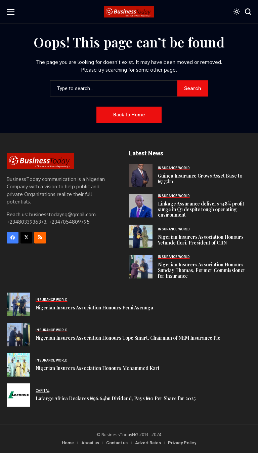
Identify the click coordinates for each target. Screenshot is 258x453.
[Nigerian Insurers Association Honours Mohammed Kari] (18, 365)
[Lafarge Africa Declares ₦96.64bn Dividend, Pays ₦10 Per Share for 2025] (18, 395)
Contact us (117, 442)
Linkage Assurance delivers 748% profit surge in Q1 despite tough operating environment (201, 209)
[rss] (40, 237)
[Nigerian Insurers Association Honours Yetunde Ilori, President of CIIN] (141, 236)
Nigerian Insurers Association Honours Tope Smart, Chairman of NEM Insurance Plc (128, 338)
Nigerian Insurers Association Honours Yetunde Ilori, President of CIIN (201, 240)
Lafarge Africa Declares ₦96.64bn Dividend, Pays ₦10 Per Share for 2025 (116, 398)
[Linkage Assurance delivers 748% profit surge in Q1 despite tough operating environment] (141, 206)
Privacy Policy (182, 442)
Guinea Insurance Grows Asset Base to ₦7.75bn (200, 179)
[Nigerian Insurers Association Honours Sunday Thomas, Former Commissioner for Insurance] (141, 266)
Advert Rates (148, 442)
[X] (26, 237)
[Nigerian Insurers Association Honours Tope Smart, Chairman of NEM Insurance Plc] (18, 334)
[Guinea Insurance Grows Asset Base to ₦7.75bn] (141, 175)
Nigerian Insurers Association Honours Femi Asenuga (94, 307)
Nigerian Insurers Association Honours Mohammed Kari (97, 368)
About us (90, 442)
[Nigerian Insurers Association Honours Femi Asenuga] (18, 304)
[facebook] (12, 237)
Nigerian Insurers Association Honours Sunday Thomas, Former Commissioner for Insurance (202, 270)
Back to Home (129, 114)
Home (68, 442)
